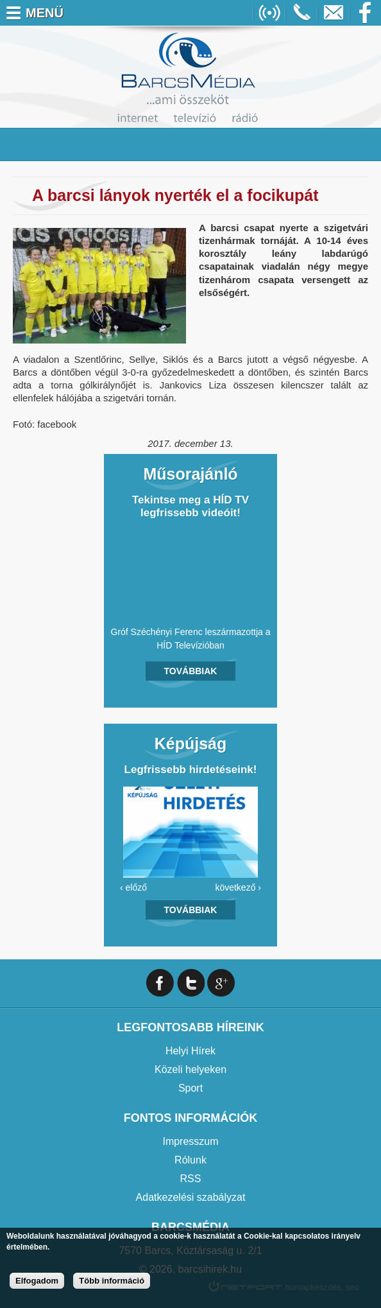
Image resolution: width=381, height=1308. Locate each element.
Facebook (365, 13)
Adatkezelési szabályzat (191, 1197)
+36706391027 (301, 13)
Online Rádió (269, 13)
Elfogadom (36, 1281)
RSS (190, 1178)
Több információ (111, 1281)
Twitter (191, 983)
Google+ (221, 983)
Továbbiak (190, 671)
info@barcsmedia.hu (333, 13)
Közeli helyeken (190, 1069)
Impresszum (190, 1141)
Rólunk (190, 1160)
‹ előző (133, 887)
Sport (190, 1088)
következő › (238, 887)
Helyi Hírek (190, 1050)
